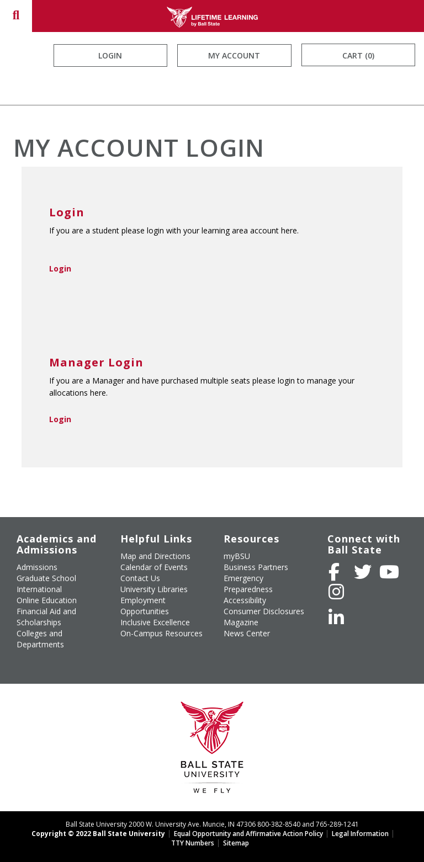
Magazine (241, 622)
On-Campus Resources (161, 633)
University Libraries (154, 589)
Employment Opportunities (144, 605)
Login (110, 55)
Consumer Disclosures (264, 611)
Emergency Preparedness (248, 583)
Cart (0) (358, 55)
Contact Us (140, 578)
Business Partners (256, 567)
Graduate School (46, 578)
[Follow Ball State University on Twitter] (363, 572)
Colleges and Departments (40, 639)
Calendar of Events (154, 567)
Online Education (47, 600)
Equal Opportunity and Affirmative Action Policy (248, 833)
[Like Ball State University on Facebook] (334, 572)
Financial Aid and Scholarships (46, 616)
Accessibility (245, 600)
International (39, 589)
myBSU (237, 556)
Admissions (37, 567)
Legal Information (360, 833)
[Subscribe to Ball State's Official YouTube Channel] (389, 572)
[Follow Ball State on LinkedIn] (336, 617)
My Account (234, 55)
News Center (247, 633)
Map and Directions (155, 556)
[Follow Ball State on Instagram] (336, 592)
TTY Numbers (192, 843)
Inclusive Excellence (155, 622)
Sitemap (236, 843)
